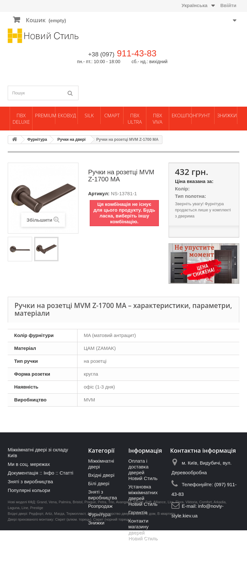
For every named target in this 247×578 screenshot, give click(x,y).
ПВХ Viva (157, 118)
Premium (45, 115)
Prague (90, 550)
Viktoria (191, 550)
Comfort (205, 550)
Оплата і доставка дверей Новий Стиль (143, 469)
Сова (139, 561)
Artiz (48, 561)
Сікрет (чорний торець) (112, 567)
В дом (151, 561)
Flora (180, 550)
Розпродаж (100, 506)
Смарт (112, 115)
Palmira (64, 550)
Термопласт (76, 561)
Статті (66, 473)
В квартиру (166, 561)
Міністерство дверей (116, 561)
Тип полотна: (190, 196)
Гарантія (137, 512)
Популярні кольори (29, 490)
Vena (53, 550)
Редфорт (36, 561)
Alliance (159, 550)
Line (25, 555)
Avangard (123, 550)
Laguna (14, 555)
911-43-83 (136, 53)
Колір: (182, 188)
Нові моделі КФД (21, 550)
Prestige (36, 555)
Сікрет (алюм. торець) (73, 567)
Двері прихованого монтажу (30, 567)
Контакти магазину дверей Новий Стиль (143, 529)
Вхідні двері (101, 475)
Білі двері (98, 483)
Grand (42, 550)
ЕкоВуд (67, 115)
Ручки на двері (71, 139)
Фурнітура (37, 139)
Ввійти (228, 5)
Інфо (48, 473)
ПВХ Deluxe (21, 118)
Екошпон (182, 115)
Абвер (92, 561)
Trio (111, 550)
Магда (59, 561)
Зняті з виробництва (30, 481)
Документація (23, 473)
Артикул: (99, 193)
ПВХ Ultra (135, 118)
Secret (138, 550)
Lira (170, 550)
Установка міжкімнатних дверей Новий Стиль (143, 495)
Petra (102, 550)
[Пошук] (70, 93)
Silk (89, 115)
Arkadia (219, 550)
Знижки (227, 115)
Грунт (203, 115)
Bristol (78, 550)
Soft (148, 550)
